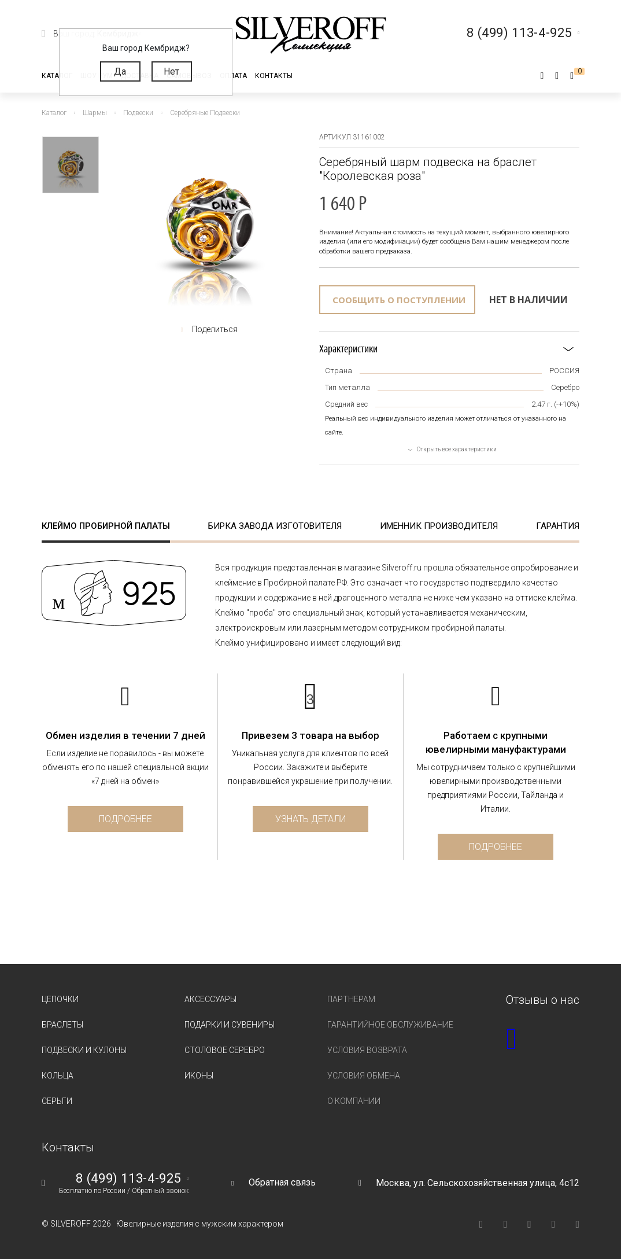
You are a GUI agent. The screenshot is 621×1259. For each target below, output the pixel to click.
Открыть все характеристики (457, 449)
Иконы (198, 1075)
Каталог (57, 76)
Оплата (233, 76)
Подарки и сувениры (229, 1024)
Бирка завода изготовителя (275, 526)
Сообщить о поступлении (398, 299)
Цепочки (60, 999)
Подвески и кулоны (84, 1050)
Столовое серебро (224, 1050)
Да (120, 71)
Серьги (57, 1101)
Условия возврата (367, 1050)
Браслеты (62, 1024)
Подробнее (125, 818)
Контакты (274, 76)
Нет (171, 71)
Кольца (57, 1075)
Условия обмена (363, 1075)
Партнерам (351, 999)
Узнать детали (310, 818)
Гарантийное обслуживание (390, 1024)
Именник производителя (439, 526)
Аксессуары (210, 999)
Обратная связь (282, 1182)
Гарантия (557, 526)
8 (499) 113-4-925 (128, 1179)
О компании (353, 1101)
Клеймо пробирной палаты (106, 526)
